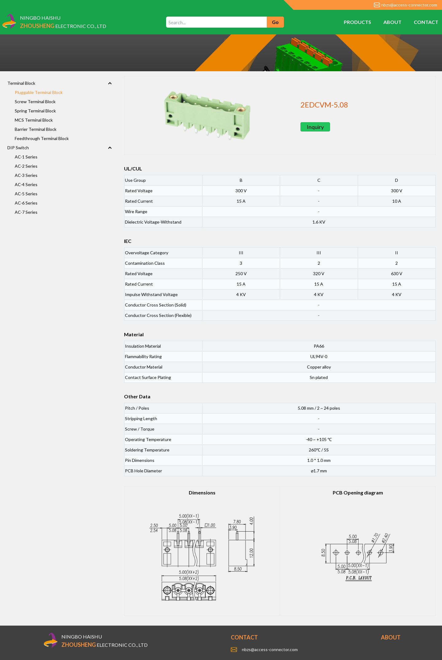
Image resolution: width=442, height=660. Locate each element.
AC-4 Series (26, 184)
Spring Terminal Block (35, 110)
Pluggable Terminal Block (39, 92)
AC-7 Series (26, 212)
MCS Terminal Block (34, 120)
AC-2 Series (26, 166)
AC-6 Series (26, 202)
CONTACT (426, 22)
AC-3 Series (26, 175)
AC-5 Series (26, 193)
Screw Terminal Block (35, 101)
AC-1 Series (26, 156)
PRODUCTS (357, 22)
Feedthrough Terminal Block (42, 138)
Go (275, 22)
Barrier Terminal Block (35, 129)
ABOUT (392, 22)
